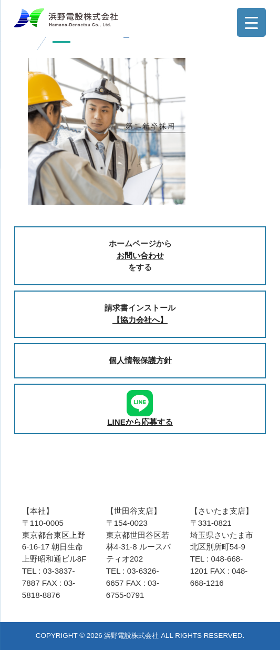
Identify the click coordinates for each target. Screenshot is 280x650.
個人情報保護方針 (140, 360)
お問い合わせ (140, 255)
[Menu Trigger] (251, 22)
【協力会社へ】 (140, 319)
